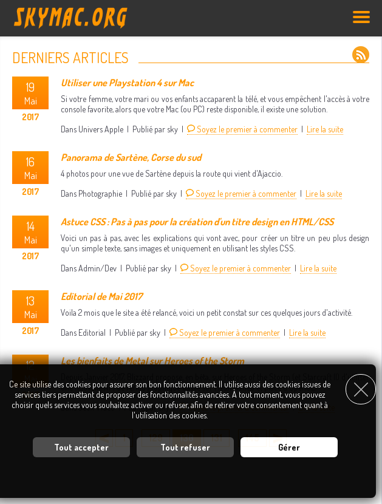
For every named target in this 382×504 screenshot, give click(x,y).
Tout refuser (185, 447)
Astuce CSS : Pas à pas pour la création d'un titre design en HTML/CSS (197, 222)
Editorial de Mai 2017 (101, 296)
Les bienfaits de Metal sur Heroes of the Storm (152, 361)
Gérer (289, 447)
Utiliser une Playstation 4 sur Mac (127, 83)
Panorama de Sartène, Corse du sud (131, 157)
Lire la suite (325, 129)
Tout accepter (81, 447)
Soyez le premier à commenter (242, 129)
